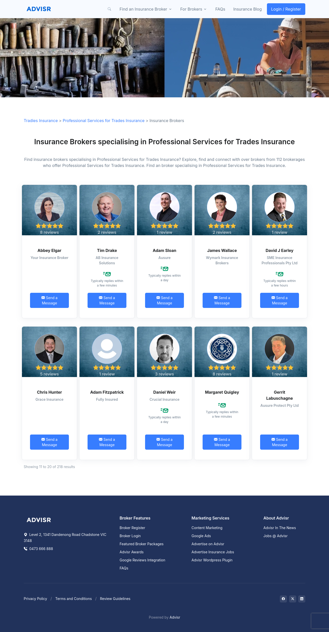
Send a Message (49, 300)
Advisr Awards (132, 552)
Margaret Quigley (222, 392)
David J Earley (280, 250)
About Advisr (276, 518)
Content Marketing (207, 528)
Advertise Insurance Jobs (212, 552)
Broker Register (132, 528)
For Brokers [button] (191, 9)
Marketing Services (210, 518)
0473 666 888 (38, 549)
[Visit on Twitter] (292, 598)
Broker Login (130, 536)
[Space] (39, 519)
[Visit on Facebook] (283, 598)
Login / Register (286, 9)
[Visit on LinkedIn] (301, 598)
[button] (109, 9)
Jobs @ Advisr (275, 536)
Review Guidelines (115, 598)
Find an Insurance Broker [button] (143, 9)
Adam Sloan (164, 250)
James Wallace (222, 250)
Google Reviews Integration (142, 560)
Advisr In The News (279, 528)
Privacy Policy (35, 598)
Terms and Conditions (73, 598)
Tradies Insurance (41, 120)
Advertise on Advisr (207, 544)
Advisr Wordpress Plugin (212, 560)
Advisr (175, 617)
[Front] (39, 9)
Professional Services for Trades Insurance (104, 120)
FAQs (220, 9)
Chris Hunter (49, 392)
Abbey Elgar (50, 250)
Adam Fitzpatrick (107, 392)
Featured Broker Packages (141, 544)
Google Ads (201, 536)
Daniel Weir (164, 392)
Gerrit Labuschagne (279, 395)
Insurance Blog (247, 9)
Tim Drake (107, 250)
